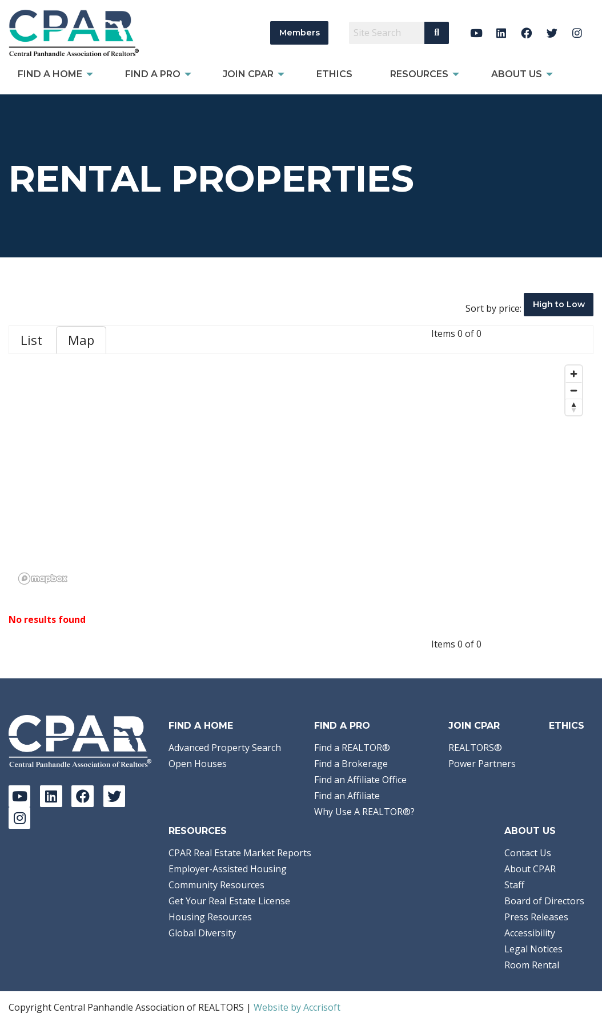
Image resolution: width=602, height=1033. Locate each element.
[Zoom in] (573, 373)
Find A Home (200, 725)
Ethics (566, 725)
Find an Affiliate (347, 795)
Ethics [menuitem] (334, 74)
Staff (514, 885)
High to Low (559, 304)
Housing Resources (210, 917)
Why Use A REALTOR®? (364, 811)
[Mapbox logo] (43, 578)
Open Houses (197, 763)
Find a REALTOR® (352, 747)
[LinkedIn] (501, 33)
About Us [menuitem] (516, 74)
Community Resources (216, 885)
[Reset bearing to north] (573, 407)
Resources (197, 830)
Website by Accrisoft (297, 1007)
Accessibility (529, 933)
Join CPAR (474, 725)
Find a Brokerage (351, 763)
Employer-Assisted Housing (227, 869)
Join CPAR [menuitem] (248, 74)
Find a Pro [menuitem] (152, 74)
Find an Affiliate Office (360, 779)
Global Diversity (202, 933)
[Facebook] (527, 33)
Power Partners (482, 763)
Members (299, 32)
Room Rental (531, 965)
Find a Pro (342, 725)
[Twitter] (552, 33)
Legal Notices (533, 949)
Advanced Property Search (224, 747)
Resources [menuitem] (419, 74)
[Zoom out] (573, 390)
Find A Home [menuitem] (50, 74)
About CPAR (530, 869)
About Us (530, 830)
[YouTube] (476, 33)
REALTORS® (475, 747)
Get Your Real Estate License (229, 901)
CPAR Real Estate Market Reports (239, 853)
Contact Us (527, 853)
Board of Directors (544, 901)
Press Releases (536, 917)
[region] (301, 474)
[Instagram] (577, 33)
